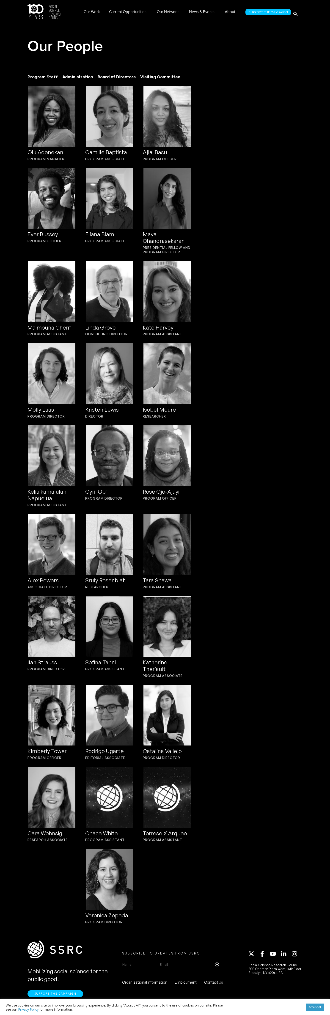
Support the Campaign (55, 997)
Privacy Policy (28, 1009)
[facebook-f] (264, 955)
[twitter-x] (253, 955)
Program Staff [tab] (43, 76)
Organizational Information (144, 984)
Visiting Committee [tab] (160, 76)
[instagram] (295, 955)
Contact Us (213, 984)
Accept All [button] (315, 1007)
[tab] (42, 77)
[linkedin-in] (286, 955)
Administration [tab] (77, 76)
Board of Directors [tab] (117, 76)
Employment (186, 984)
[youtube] (275, 955)
